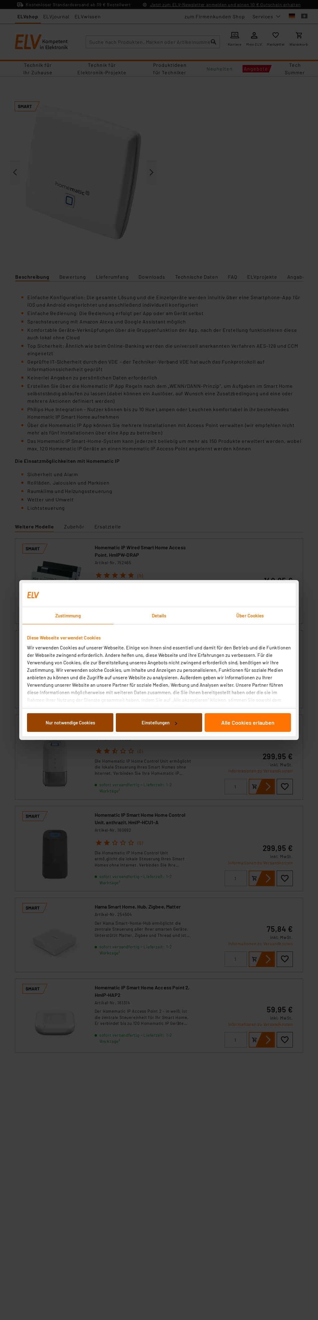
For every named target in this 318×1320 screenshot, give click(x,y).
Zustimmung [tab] (68, 615)
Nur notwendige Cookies (70, 722)
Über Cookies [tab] (250, 615)
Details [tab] (159, 615)
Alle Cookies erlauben (248, 722)
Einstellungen (159, 722)
